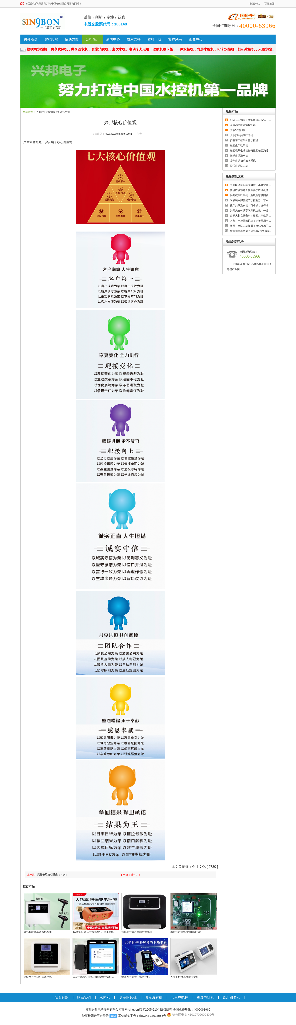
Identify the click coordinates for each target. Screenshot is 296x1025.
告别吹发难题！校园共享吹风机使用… (251, 190)
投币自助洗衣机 (239, 165)
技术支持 (134, 39)
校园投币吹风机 (239, 145)
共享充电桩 (179, 997)
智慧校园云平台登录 (95, 1015)
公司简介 (92, 39)
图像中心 (195, 39)
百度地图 (269, 3)
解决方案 (72, 39)
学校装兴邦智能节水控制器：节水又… (251, 200)
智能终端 (51, 39)
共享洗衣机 (153, 997)
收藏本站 (255, 3)
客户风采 (175, 39)
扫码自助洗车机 (239, 155)
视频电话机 (205, 997)
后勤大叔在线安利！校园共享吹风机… (251, 215)
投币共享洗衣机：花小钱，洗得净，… (251, 205)
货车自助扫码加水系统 (243, 160)
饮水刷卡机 (231, 997)
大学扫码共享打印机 (241, 135)
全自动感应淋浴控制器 (243, 125)
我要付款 (61, 997)
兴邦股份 (30, 39)
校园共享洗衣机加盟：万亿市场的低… (251, 225)
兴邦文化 (65, 111)
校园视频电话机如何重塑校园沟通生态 (251, 150)
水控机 (105, 997)
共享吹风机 (128, 997)
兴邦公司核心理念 (47, 874)
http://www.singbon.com (118, 133)
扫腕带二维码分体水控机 (244, 140)
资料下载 (154, 39)
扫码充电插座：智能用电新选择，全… (251, 120)
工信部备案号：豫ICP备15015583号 (142, 1015)
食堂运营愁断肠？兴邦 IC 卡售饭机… (251, 230)
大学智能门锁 (237, 130)
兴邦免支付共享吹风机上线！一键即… (251, 210)
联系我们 (84, 997)
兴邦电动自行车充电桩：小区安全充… (251, 185)
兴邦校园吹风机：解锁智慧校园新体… (251, 195)
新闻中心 (113, 39)
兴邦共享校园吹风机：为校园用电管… (251, 220)
